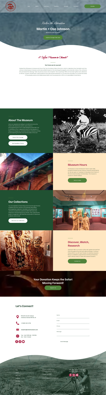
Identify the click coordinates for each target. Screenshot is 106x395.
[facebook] (16, 341)
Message (59, 331)
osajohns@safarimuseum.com (29, 329)
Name (58, 315)
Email (58, 320)
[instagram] (20, 341)
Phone (58, 326)
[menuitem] (28, 6)
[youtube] (23, 341)
